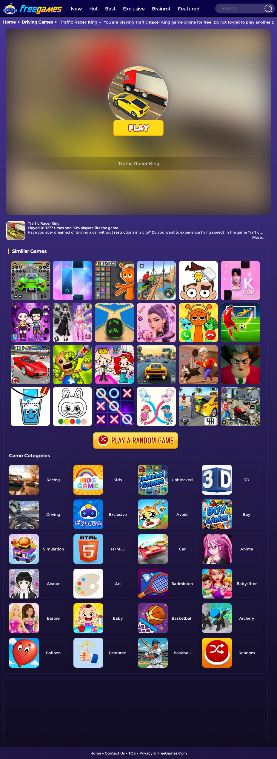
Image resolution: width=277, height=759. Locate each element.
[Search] (245, 8)
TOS (132, 753)
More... (258, 237)
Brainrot (161, 9)
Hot (93, 9)
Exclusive (134, 9)
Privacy (146, 753)
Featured (189, 9)
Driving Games (37, 22)
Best (110, 9)
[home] (33, 2)
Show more (28, 735)
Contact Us (115, 753)
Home (9, 22)
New (76, 9)
